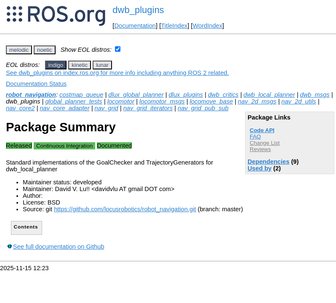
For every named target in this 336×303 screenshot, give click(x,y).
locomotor (120, 101)
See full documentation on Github (58, 246)
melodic (19, 50)
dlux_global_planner (135, 94)
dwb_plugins (138, 10)
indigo (56, 65)
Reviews (260, 149)
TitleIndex (174, 25)
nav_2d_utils (298, 101)
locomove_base (211, 101)
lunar (102, 65)
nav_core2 (20, 108)
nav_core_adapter (64, 108)
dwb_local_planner (269, 94)
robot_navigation (31, 94)
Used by (260, 168)
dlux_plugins (185, 94)
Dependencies (268, 161)
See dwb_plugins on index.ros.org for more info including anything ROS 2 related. (117, 72)
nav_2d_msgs (257, 101)
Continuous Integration (64, 146)
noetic (44, 50)
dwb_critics (223, 94)
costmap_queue (81, 94)
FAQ (255, 136)
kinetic (80, 65)
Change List (265, 143)
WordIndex (207, 25)
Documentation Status (36, 83)
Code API (262, 130)
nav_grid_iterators (148, 108)
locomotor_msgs (162, 101)
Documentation (135, 25)
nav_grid (106, 108)
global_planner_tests (73, 101)
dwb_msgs (315, 94)
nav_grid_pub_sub (203, 108)
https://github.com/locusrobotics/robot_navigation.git (125, 209)
